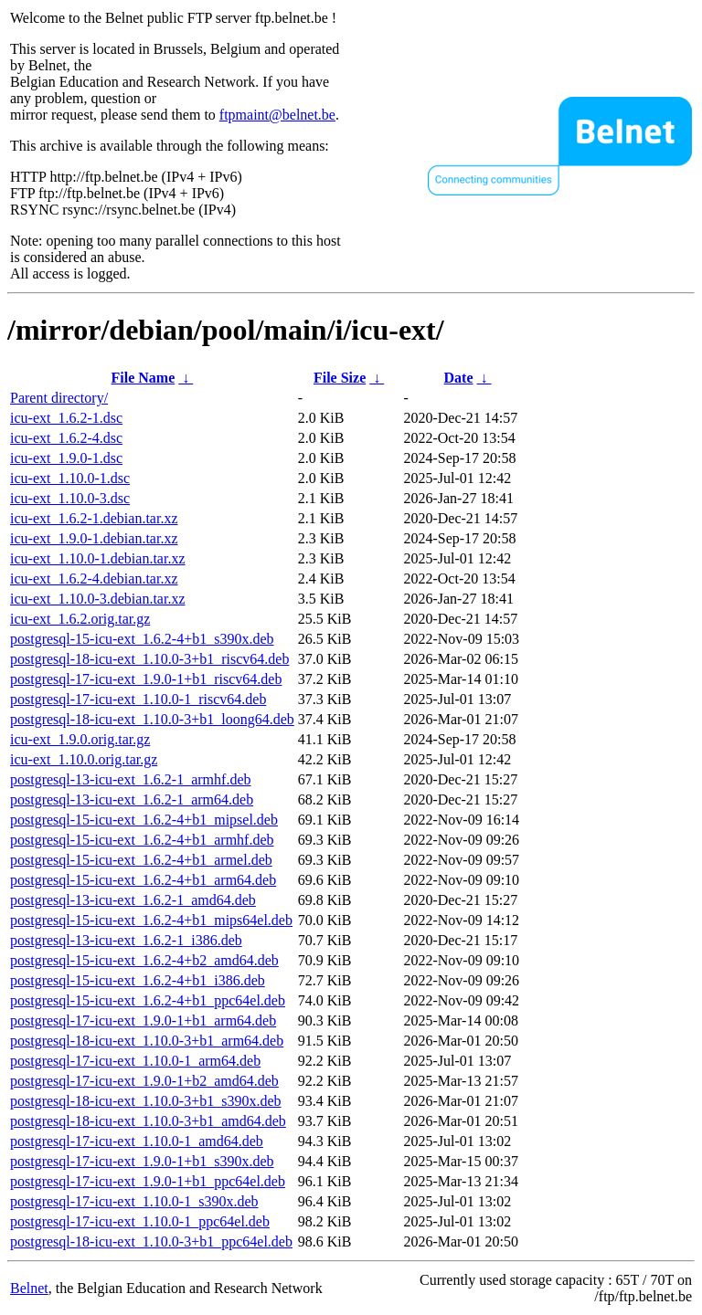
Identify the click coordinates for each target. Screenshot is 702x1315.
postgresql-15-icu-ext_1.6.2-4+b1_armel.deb (141, 860)
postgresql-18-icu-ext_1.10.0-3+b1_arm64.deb (146, 1040)
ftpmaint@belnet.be (277, 114)
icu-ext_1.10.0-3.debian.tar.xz (98, 598)
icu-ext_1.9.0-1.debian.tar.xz (94, 538)
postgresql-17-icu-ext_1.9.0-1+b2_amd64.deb (144, 1081)
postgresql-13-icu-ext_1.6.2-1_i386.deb (126, 940)
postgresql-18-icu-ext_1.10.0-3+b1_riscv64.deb (149, 659)
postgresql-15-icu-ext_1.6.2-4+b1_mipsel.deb (144, 819)
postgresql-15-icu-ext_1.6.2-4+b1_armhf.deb (142, 839)
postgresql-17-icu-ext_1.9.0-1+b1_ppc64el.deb (147, 1181)
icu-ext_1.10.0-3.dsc (70, 498)
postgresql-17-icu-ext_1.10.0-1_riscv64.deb (138, 699)
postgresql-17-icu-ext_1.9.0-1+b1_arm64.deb (143, 1020)
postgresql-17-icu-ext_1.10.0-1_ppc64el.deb (140, 1221)
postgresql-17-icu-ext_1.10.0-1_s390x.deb (134, 1201)
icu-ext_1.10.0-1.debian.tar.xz (98, 558)
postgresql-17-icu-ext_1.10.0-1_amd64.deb (136, 1141)
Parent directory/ (59, 397)
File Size (340, 377)
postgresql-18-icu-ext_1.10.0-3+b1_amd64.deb (148, 1121)
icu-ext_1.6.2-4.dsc (66, 438)
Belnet (29, 1288)
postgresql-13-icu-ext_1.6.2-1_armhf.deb (130, 779)
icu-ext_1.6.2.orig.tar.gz (80, 618)
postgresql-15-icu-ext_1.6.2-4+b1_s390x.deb (142, 639)
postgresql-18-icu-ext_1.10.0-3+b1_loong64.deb (152, 719)
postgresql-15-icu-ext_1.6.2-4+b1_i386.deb (137, 980)
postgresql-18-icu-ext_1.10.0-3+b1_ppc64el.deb (151, 1241)
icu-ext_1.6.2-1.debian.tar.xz (94, 518)
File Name (143, 377)
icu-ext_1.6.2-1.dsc (66, 418)
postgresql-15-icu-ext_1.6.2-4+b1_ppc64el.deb (147, 1000)
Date (458, 377)
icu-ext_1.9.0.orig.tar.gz (80, 739)
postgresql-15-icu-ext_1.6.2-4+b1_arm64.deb (143, 880)
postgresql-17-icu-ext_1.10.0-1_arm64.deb (135, 1060)
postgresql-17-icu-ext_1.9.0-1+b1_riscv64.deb (146, 679)
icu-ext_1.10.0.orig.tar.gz (83, 759)
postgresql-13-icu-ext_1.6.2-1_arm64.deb (131, 799)
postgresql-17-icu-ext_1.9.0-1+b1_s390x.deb (142, 1161)
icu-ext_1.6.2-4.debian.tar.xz (94, 578)
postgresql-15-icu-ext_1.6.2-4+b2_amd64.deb (144, 960)
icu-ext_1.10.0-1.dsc (70, 478)
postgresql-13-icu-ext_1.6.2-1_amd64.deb (133, 900)
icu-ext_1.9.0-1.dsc (66, 458)
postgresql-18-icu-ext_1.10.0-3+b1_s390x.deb (146, 1101)
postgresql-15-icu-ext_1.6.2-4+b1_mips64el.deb (151, 920)
